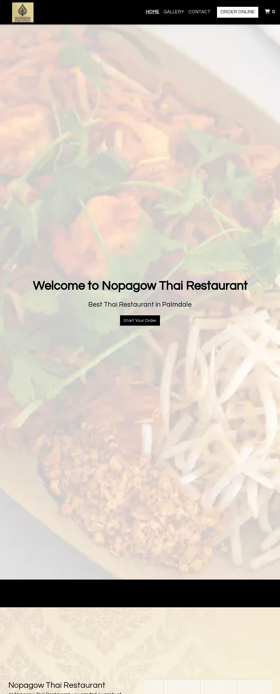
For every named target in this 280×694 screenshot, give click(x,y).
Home (152, 12)
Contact (199, 12)
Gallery (173, 12)
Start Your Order (140, 320)
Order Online (238, 12)
